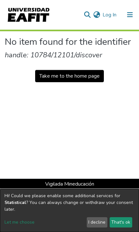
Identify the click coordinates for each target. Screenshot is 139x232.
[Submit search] (87, 15)
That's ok (120, 222)
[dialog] (69, 210)
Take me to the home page (69, 76)
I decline (96, 222)
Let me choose (20, 222)
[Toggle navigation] (130, 14)
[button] (97, 15)
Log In (110, 14)
